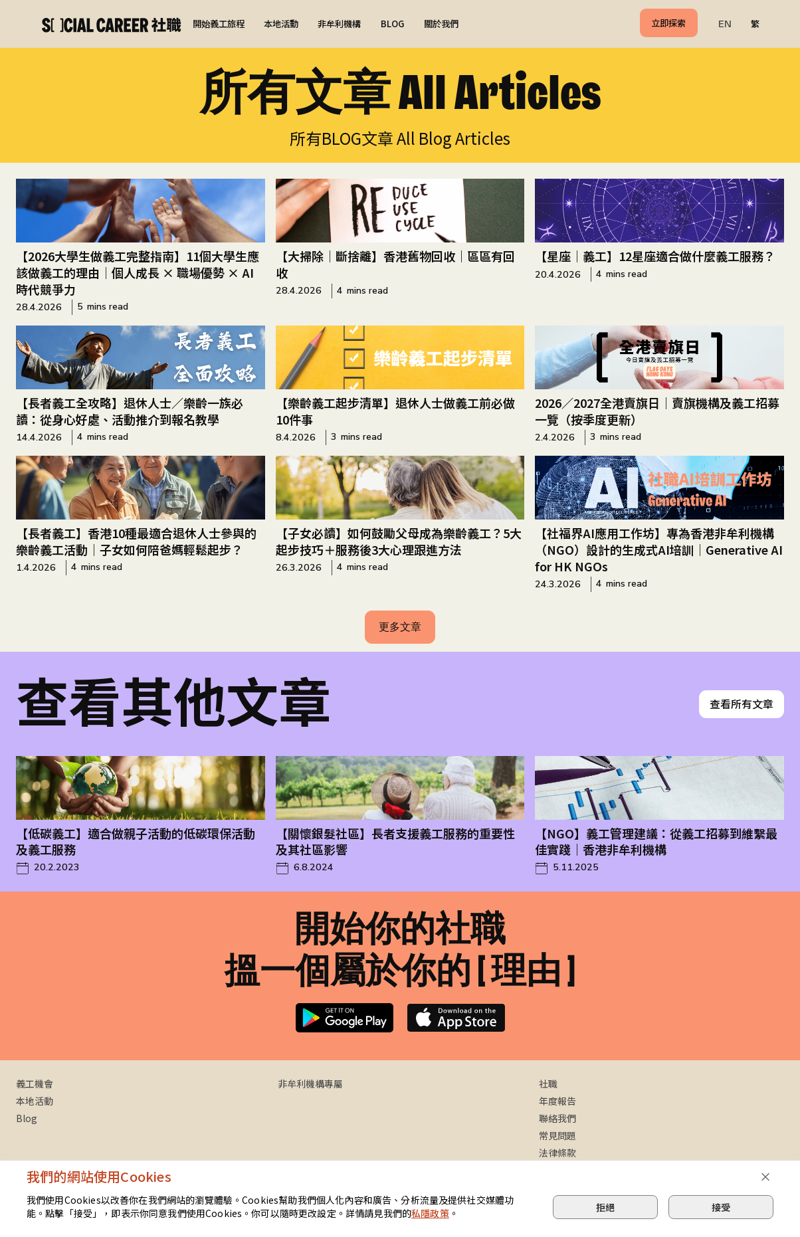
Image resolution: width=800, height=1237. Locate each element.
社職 (548, 1083)
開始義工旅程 (218, 23)
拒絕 (605, 1207)
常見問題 (557, 1135)
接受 (721, 1207)
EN (725, 24)
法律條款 (557, 1152)
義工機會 (34, 1083)
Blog (27, 1118)
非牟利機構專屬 (310, 1083)
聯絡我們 (557, 1118)
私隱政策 (430, 1213)
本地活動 (281, 23)
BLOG (392, 23)
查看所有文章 (741, 704)
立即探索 (668, 23)
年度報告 (557, 1100)
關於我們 (441, 23)
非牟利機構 (339, 23)
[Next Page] (400, 627)
